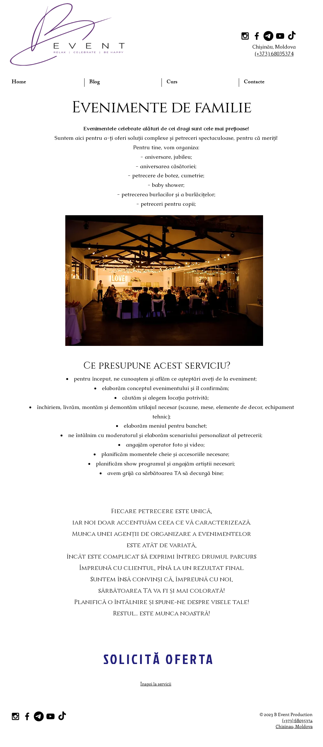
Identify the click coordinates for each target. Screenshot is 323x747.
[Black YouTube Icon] (280, 36)
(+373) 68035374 (297, 720)
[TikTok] (292, 36)
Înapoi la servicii (155, 683)
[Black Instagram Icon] (245, 36)
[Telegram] (268, 36)
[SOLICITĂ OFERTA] (159, 659)
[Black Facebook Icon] (257, 36)
